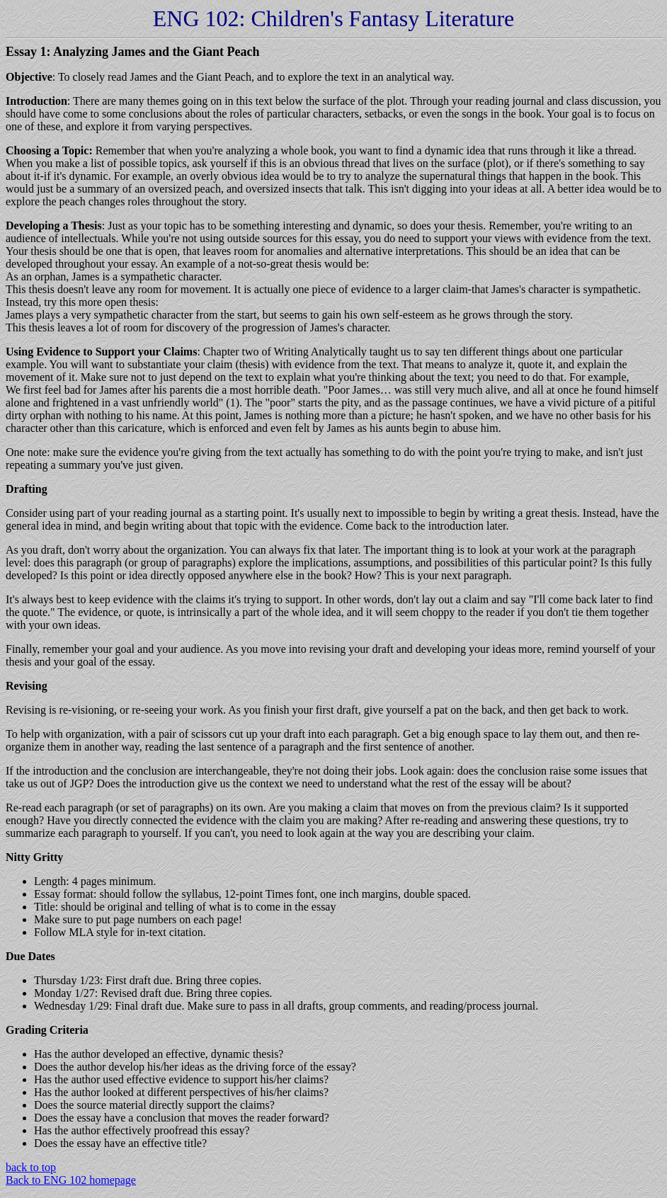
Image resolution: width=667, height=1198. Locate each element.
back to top (31, 1167)
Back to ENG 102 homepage (71, 1180)
